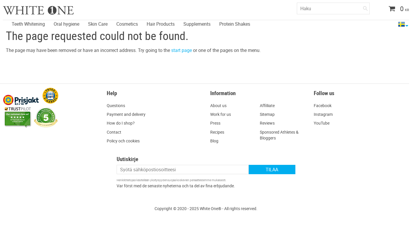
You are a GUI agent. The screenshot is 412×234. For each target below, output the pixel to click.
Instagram (323, 114)
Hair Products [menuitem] (161, 24)
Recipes (217, 132)
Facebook (323, 105)
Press (215, 123)
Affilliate (267, 105)
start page (181, 50)
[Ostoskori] (396, 9)
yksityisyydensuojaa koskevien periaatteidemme (180, 180)
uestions (117, 105)
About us (218, 105)
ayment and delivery (127, 114)
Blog (214, 141)
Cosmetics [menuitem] (127, 24)
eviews (268, 123)
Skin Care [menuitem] (98, 24)
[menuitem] (4, 20)
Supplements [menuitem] (197, 24)
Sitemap (267, 114)
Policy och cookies (123, 141)
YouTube (321, 123)
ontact (115, 132)
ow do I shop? (122, 123)
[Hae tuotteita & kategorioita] (333, 8)
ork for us (222, 114)
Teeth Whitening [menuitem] (28, 24)
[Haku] (365, 7)
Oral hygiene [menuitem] (66, 24)
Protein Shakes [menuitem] (234, 24)
